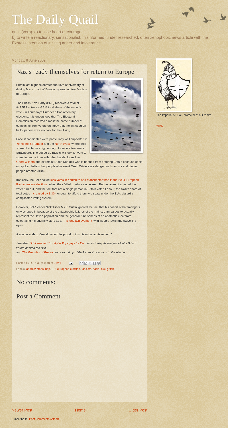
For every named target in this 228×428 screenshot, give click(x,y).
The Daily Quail (55, 19)
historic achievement (78, 220)
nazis (96, 269)
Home (80, 410)
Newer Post (22, 410)
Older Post (137, 410)
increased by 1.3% (43, 193)
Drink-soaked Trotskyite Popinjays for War (58, 243)
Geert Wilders (25, 161)
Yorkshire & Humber (29, 143)
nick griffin (107, 269)
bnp (47, 269)
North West (62, 143)
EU (54, 269)
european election (68, 269)
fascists (86, 269)
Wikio (159, 125)
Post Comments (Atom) (44, 419)
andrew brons (35, 269)
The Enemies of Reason (38, 252)
